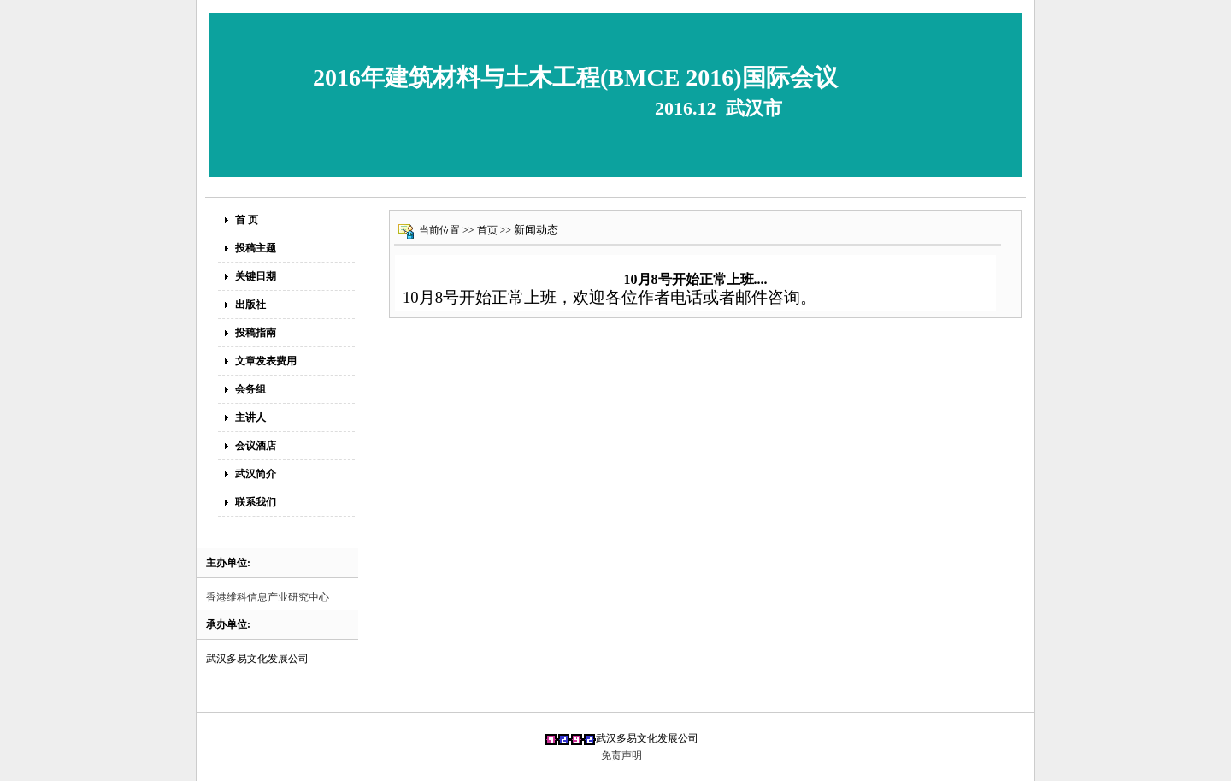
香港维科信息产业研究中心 (267, 597)
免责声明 (621, 755)
